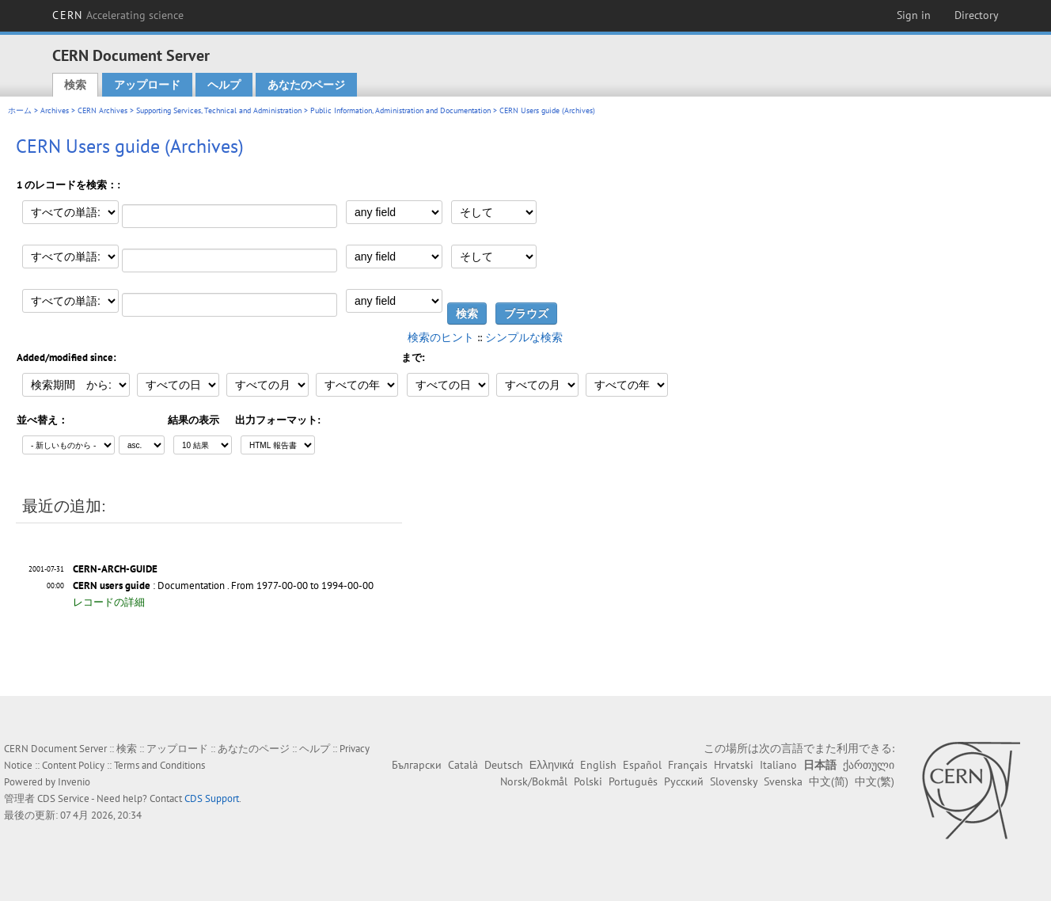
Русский (684, 781)
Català (463, 765)
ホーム (20, 110)
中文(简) (828, 781)
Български (417, 765)
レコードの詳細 (109, 602)
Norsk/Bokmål (533, 781)
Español (642, 765)
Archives (54, 110)
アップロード (147, 85)
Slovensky (733, 781)
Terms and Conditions (159, 765)
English (598, 765)
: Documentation (149, 585)
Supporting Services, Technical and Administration (219, 110)
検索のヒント (441, 337)
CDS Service (63, 798)
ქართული (868, 765)
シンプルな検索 (524, 337)
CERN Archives (102, 110)
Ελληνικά (551, 765)
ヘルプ (224, 85)
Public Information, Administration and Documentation (400, 110)
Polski (588, 781)
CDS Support (211, 798)
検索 (75, 85)
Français (688, 765)
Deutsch (503, 765)
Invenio (74, 782)
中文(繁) (874, 781)
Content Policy (73, 765)
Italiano (778, 765)
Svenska (783, 781)
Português (633, 781)
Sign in (914, 15)
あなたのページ (306, 85)
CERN (118, 15)
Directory (976, 15)
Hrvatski (733, 765)
